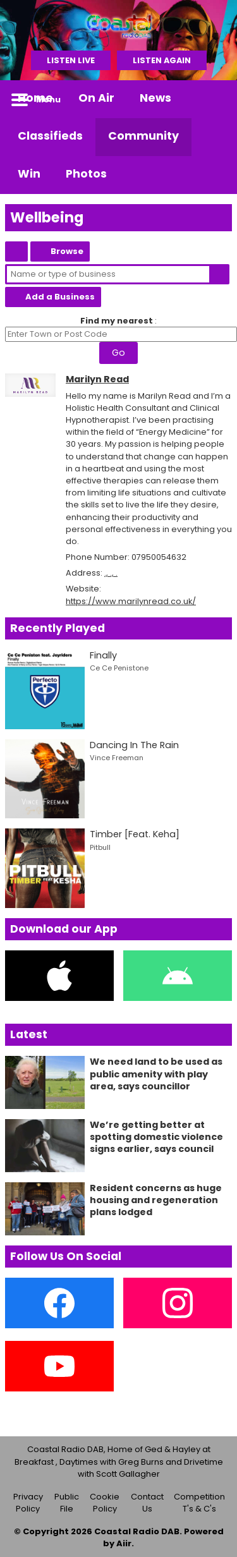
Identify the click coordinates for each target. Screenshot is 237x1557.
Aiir (123, 1543)
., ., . (111, 572)
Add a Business (60, 297)
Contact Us (147, 1503)
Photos (86, 173)
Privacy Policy (28, 1503)
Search (219, 274)
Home (35, 98)
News (155, 98)
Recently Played (57, 628)
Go (118, 352)
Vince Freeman (116, 758)
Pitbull (100, 847)
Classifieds (50, 135)
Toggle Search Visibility (213, 99)
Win (29, 173)
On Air (96, 98)
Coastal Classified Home (16, 251)
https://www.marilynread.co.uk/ (131, 601)
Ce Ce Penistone (119, 668)
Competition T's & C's (199, 1503)
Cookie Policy (104, 1503)
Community (143, 135)
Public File (66, 1503)
